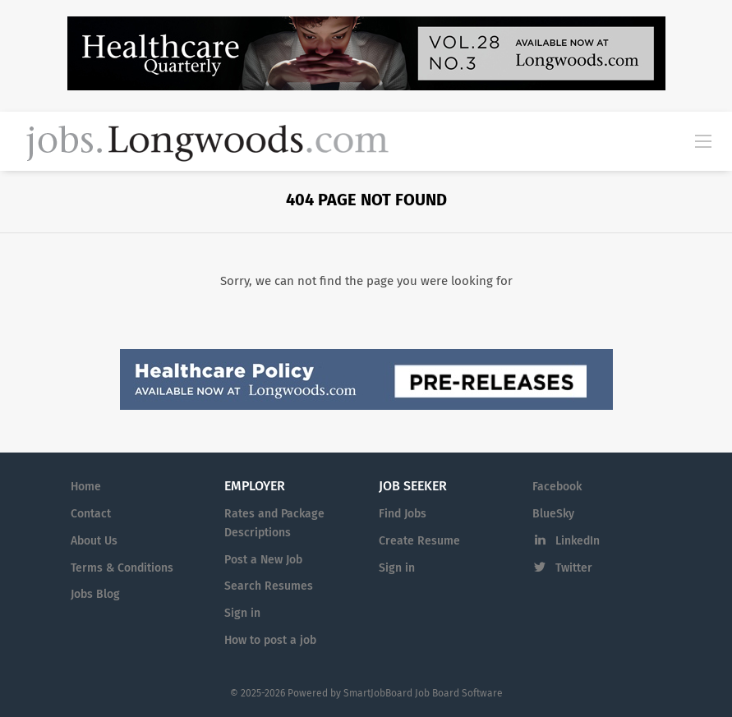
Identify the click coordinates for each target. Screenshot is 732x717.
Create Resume (419, 541)
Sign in (242, 613)
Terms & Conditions (122, 568)
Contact (91, 514)
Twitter (573, 568)
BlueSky (553, 514)
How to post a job (270, 640)
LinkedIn (577, 541)
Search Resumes (268, 586)
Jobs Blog (95, 594)
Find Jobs (402, 514)
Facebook (557, 487)
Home (86, 487)
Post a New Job (263, 560)
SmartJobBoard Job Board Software (423, 693)
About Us (94, 541)
